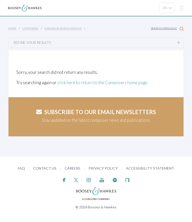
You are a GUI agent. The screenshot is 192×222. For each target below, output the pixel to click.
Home (12, 28)
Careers (72, 168)
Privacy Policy (103, 168)
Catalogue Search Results (63, 28)
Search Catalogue (167, 28)
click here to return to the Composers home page (102, 82)
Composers (30, 28)
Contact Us (44, 168)
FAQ (21, 168)
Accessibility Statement (150, 168)
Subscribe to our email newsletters (96, 112)
